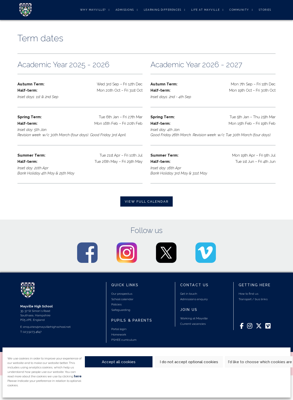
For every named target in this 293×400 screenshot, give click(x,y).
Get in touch (188, 293)
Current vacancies (193, 324)
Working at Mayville (194, 318)
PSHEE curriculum (124, 340)
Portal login (119, 329)
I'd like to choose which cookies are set (260, 362)
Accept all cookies (119, 362)
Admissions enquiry (194, 299)
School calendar (122, 299)
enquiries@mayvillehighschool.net (47, 327)
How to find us (248, 293)
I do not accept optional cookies (189, 362)
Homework (118, 334)
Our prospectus (121, 293)
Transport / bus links (253, 299)
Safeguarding (120, 310)
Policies (116, 304)
